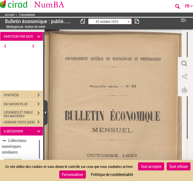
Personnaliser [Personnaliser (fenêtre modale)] (72, 174)
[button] (184, 63)
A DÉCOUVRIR (23, 131)
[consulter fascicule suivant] (137, 21)
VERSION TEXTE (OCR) (23, 122)
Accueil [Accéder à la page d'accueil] (9, 15)
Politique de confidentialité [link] (112, 174)
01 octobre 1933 (107, 21)
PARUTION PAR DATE (23, 36)
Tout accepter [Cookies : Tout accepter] (151, 166)
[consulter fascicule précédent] (83, 21)
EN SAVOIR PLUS (23, 104)
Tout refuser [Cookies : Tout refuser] (178, 166)
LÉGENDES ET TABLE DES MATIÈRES (23, 114)
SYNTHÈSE (23, 95)
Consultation (27, 15)
